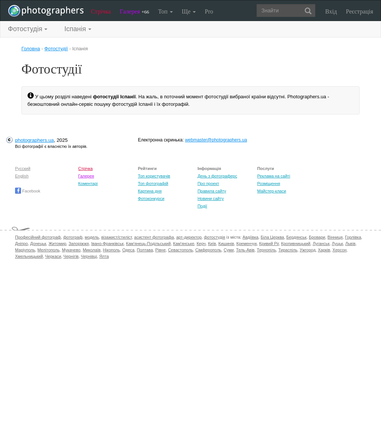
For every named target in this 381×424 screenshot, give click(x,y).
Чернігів (71, 256)
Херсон (339, 250)
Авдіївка (251, 237)
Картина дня (150, 191)
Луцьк (337, 243)
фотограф (72, 237)
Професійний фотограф (38, 237)
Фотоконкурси (151, 198)
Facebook (27, 191)
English (22, 176)
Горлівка (353, 237)
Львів (350, 243)
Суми (229, 250)
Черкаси (53, 256)
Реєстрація (359, 11)
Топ (165, 11)
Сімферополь (208, 250)
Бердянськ (296, 237)
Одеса (128, 250)
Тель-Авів (245, 250)
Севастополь (180, 250)
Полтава (145, 250)
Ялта (104, 256)
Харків (324, 250)
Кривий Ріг (269, 243)
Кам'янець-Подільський (148, 243)
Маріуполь (25, 250)
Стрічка (101, 11)
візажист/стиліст (116, 237)
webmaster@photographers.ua (216, 140)
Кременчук (246, 243)
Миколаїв (92, 250)
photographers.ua (34, 140)
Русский (22, 168)
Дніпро (21, 243)
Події (202, 206)
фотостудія (214, 237)
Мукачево (71, 250)
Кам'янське (184, 243)
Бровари (317, 237)
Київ (212, 243)
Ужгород (308, 250)
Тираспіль (288, 250)
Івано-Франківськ (107, 243)
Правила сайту (212, 191)
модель (92, 237)
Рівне (160, 250)
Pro (209, 11)
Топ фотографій (153, 183)
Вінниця (335, 237)
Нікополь (111, 250)
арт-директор (189, 237)
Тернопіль (266, 250)
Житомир (57, 243)
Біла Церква (272, 237)
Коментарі (88, 183)
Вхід (331, 11)
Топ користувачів (154, 176)
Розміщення (268, 183)
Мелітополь (49, 250)
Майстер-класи (271, 191)
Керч (201, 243)
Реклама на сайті (273, 176)
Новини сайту (211, 198)
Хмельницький (29, 256)
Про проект (208, 183)
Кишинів (226, 243)
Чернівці (89, 256)
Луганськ (321, 243)
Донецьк (38, 243)
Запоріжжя (78, 243)
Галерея (134, 11)
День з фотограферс (217, 176)
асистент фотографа (154, 237)
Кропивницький (295, 243)
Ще (189, 11)
